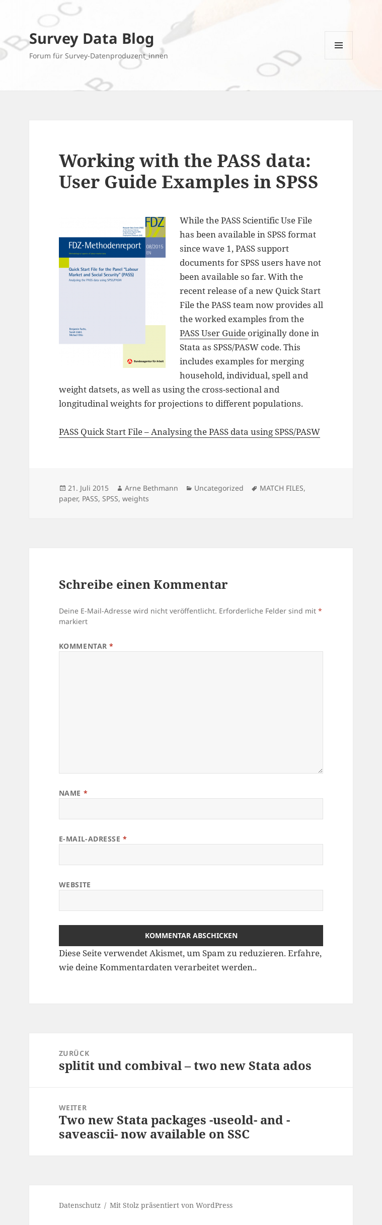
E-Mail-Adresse (93, 839)
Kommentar (86, 646)
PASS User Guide (214, 333)
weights (135, 498)
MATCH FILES (281, 488)
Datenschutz (80, 1205)
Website (75, 884)
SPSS (110, 498)
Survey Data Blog (91, 38)
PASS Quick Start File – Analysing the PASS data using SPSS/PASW (189, 431)
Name (73, 793)
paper (68, 498)
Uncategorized (219, 488)
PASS (90, 498)
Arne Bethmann (151, 488)
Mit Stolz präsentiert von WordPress (171, 1205)
